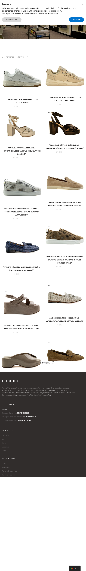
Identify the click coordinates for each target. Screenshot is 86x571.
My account (6, 532)
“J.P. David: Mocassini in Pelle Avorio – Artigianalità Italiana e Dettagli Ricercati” (59, 334)
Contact (4, 528)
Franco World (6, 500)
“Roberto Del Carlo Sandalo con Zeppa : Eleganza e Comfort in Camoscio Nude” (27, 341)
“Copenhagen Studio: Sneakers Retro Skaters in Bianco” (21, 101)
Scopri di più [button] (11, 20)
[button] (83, 4)
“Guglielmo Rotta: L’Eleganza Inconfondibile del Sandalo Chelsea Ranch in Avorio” (27, 153)
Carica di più (43, 427)
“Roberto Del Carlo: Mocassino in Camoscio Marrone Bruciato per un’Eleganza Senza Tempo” (59, 399)
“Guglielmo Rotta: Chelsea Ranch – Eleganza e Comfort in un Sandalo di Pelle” (59, 149)
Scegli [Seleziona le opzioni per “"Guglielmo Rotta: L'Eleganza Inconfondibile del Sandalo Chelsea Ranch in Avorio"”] (11, 116)
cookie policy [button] (56, 11)
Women (4, 508)
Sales (4, 516)
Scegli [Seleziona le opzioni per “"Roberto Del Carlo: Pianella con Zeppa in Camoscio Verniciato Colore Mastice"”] (11, 366)
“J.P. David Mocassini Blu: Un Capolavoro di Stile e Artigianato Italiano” (26, 278)
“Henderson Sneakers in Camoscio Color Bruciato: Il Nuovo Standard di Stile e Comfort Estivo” (59, 270)
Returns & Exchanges (9, 536)
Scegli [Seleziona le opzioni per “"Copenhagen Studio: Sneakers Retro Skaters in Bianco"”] (6, 66)
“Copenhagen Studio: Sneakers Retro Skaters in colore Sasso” (64, 99)
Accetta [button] (76, 20)
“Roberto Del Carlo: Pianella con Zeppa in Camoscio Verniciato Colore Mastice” (27, 399)
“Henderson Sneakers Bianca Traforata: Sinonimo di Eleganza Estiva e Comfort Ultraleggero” (27, 218)
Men (3, 504)
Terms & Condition (8, 540)
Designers (5, 512)
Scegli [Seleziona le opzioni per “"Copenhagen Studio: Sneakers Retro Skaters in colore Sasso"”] (49, 66)
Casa (34, 27)
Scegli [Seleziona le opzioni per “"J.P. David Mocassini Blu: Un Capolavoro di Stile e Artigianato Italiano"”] (11, 244)
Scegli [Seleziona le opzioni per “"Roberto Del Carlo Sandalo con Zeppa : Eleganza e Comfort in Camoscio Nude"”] (11, 305)
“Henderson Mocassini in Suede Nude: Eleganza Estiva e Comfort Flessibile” (59, 210)
